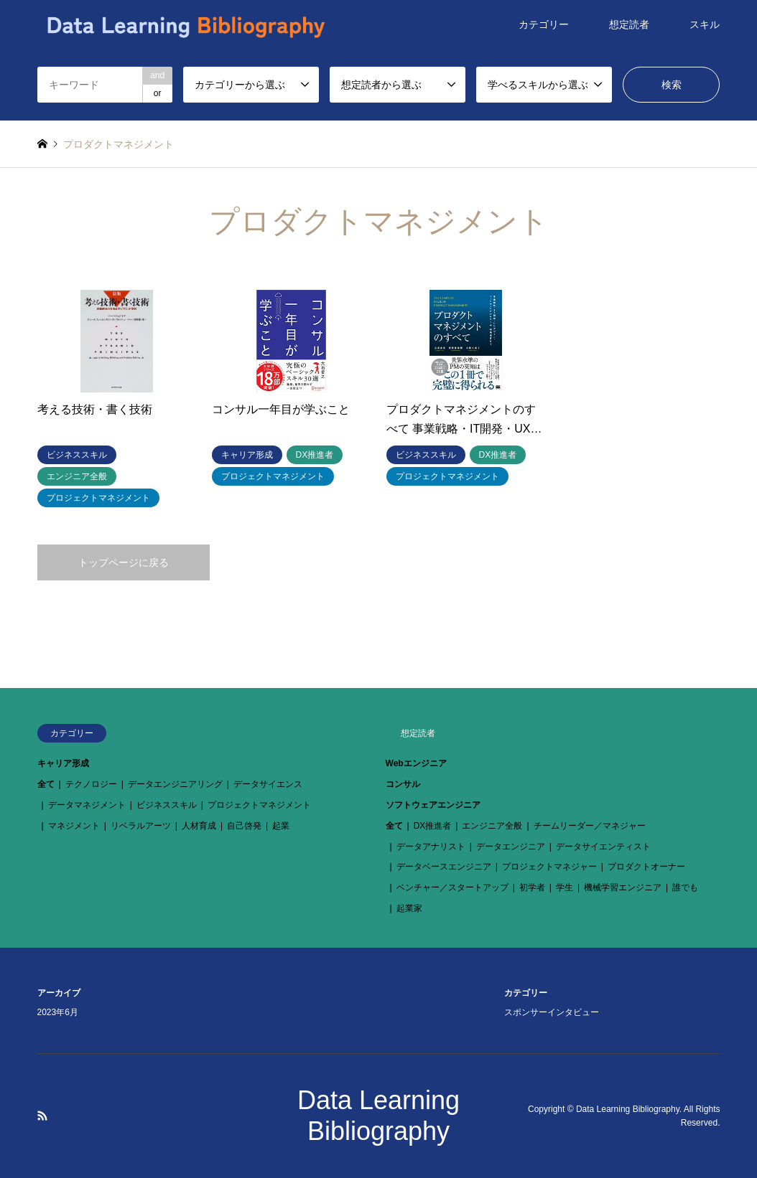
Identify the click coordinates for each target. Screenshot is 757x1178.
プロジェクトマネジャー (549, 867)
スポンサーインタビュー (551, 1012)
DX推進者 (433, 826)
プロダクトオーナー (646, 867)
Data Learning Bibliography (627, 1108)
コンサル (403, 784)
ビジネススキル (166, 805)
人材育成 (199, 826)
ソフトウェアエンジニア (433, 805)
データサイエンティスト (603, 847)
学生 (564, 887)
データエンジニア (510, 847)
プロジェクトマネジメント (259, 805)
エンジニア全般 (492, 826)
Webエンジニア (416, 763)
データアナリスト (430, 847)
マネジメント (74, 826)
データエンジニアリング (175, 784)
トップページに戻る (123, 562)
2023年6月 (57, 1012)
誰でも (685, 887)
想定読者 (629, 24)
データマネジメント (87, 805)
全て (46, 784)
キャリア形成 (63, 763)
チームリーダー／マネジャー (590, 826)
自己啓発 (244, 826)
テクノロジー (91, 784)
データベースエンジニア (443, 867)
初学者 (532, 887)
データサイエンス (267, 784)
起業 (280, 826)
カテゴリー (544, 24)
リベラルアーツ (141, 826)
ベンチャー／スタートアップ (452, 887)
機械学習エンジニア (622, 887)
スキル (704, 24)
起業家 (409, 908)
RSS (42, 1116)
